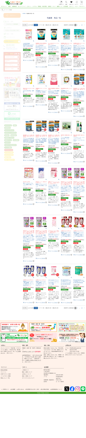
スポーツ (71, 6)
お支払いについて (26, 374)
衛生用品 (44, 6)
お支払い (3, 345)
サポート (24, 367)
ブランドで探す (9, 155)
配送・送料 (25, 345)
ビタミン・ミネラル (32, 6)
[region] (43, 7)
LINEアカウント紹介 (6, 374)
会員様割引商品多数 (9, 57)
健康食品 (14, 6)
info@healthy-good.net (11, 48)
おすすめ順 (30, 25)
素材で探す (8, 157)
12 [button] (81, 25)
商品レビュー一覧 (5, 378)
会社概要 (46, 367)
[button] (84, 25)
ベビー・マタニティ (80, 6)
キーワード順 (41, 25)
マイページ (4, 367)
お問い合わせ (22, 389)
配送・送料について (27, 372)
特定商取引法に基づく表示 (35, 389)
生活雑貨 (65, 6)
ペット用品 (8, 147)
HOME (24, 13)
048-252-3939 (10, 45)
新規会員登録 (4, 370)
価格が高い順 (55, 25)
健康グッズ (59, 6)
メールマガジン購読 (6, 376)
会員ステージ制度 (9, 68)
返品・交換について (27, 376)
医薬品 (39, 6)
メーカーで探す (9, 152)
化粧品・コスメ (52, 6)
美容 (9, 6)
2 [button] (77, 25)
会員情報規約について (9, 391)
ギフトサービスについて (28, 378)
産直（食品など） (9, 159)
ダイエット (4, 6)
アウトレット (8, 150)
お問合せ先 (68, 345)
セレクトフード (22, 6)
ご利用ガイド (25, 370)
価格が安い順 (48, 25)
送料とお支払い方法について (34, 360)
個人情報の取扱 (49, 389)
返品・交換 (47, 345)
